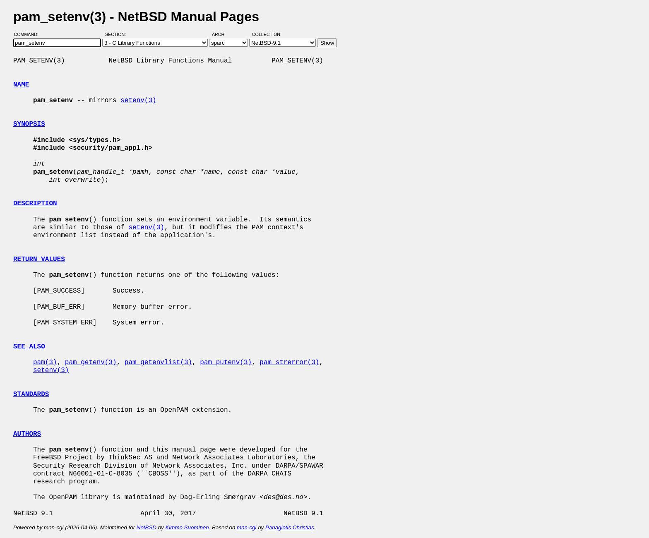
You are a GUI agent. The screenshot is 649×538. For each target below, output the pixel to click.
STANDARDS (31, 394)
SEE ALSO (29, 346)
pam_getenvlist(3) (158, 362)
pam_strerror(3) (289, 362)
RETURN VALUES (39, 259)
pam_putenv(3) (226, 362)
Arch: (222, 34)
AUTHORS (27, 434)
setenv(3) (138, 100)
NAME (21, 84)
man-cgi (246, 527)
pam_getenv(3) (91, 362)
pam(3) (45, 362)
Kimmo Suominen (187, 527)
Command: (28, 34)
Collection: (266, 34)
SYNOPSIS (29, 124)
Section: (117, 34)
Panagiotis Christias (289, 527)
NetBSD (146, 527)
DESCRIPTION (35, 203)
